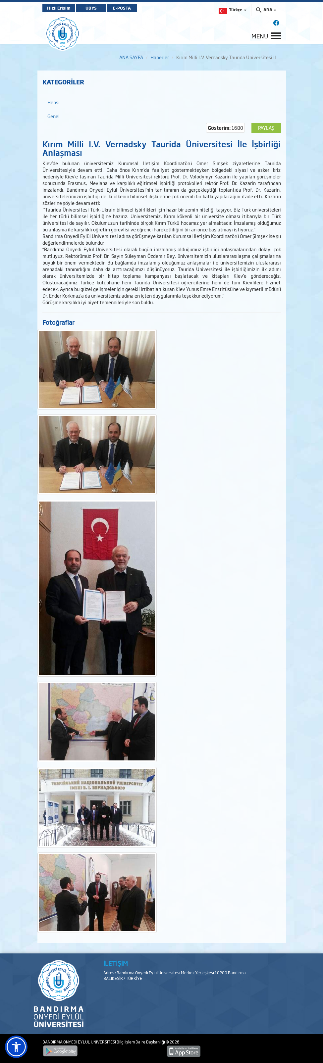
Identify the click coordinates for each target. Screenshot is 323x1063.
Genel (53, 116)
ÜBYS (91, 8)
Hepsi (53, 102)
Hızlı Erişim (59, 8)
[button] (16, 1046)
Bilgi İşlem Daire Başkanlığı (141, 1042)
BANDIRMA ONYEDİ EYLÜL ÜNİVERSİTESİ (79, 1042)
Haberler (159, 57)
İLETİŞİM (115, 963)
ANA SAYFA (131, 57)
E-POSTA (122, 8)
